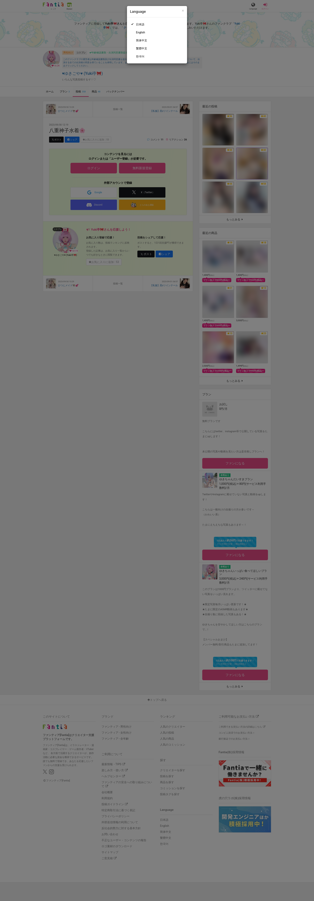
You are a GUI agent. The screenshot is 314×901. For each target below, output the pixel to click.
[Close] (183, 11)
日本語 (140, 24)
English (140, 32)
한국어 (140, 56)
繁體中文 (141, 48)
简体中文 (141, 40)
